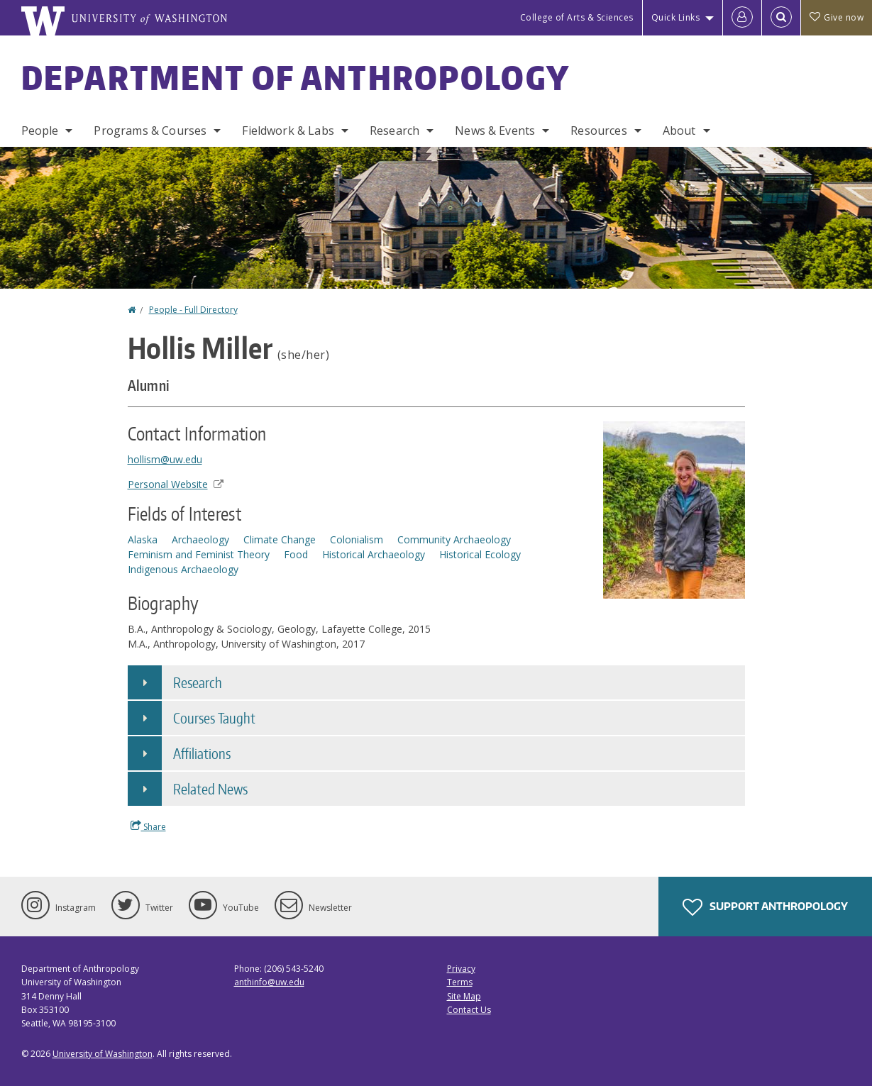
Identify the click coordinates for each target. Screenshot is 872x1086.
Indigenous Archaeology (183, 569)
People (40, 130)
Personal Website (175, 484)
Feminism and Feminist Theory (199, 554)
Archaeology (200, 539)
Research (394, 130)
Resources (598, 130)
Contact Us (469, 1010)
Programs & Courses (150, 130)
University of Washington (103, 1054)
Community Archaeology (454, 539)
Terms (460, 982)
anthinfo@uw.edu (269, 982)
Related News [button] (210, 789)
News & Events (495, 130)
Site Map (464, 996)
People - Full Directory (193, 310)
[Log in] (742, 17)
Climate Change (279, 539)
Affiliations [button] (202, 753)
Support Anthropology (765, 907)
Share (148, 826)
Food (296, 554)
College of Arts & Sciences (577, 17)
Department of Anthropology (295, 77)
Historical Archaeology (373, 554)
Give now (836, 17)
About (679, 130)
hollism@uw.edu (165, 459)
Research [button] (197, 682)
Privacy (461, 969)
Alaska (143, 539)
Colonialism (356, 539)
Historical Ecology (480, 554)
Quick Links (675, 17)
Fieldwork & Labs (288, 130)
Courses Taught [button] (214, 718)
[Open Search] (781, 17)
